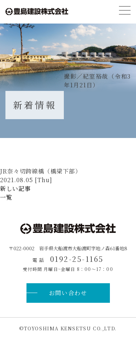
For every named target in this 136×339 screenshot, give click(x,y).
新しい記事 (15, 188)
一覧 (6, 197)
